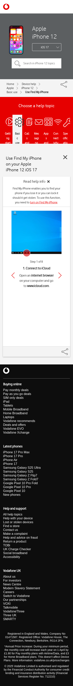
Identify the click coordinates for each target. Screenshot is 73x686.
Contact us (10, 529)
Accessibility (11, 557)
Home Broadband (15, 413)
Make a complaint (15, 533)
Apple (10, 88)
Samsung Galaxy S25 (18, 471)
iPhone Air (10, 460)
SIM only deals (13, 397)
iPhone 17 (10, 463)
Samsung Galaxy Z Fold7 (20, 479)
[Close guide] (65, 157)
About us (9, 576)
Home (10, 84)
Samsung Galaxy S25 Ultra (22, 467)
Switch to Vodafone (16, 596)
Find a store (11, 526)
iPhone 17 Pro (13, 456)
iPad (6, 401)
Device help (29, 84)
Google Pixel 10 (14, 490)
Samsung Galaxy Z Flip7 (20, 475)
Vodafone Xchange (16, 432)
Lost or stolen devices (18, 522)
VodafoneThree (13, 611)
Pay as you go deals (17, 394)
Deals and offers (14, 424)
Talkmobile (10, 607)
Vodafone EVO (13, 428)
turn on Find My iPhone (43, 202)
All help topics (12, 514)
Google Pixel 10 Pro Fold (20, 483)
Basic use (12, 92)
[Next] (60, 275)
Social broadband (15, 553)
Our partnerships (14, 599)
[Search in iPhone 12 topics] (36, 63)
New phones (11, 494)
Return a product (14, 541)
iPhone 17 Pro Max (16, 452)
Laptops (8, 417)
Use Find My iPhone (36, 92)
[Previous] (13, 275)
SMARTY (9, 619)
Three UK (9, 615)
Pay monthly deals (16, 390)
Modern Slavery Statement (21, 588)
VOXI (7, 603)
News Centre (12, 584)
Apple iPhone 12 (44, 32)
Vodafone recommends (19, 421)
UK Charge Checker (17, 549)
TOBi (6, 545)
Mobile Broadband (15, 409)
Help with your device (18, 518)
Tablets (8, 405)
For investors (12, 580)
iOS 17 (45, 47)
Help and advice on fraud (20, 537)
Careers (8, 592)
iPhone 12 (27, 88)
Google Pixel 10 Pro (17, 487)
